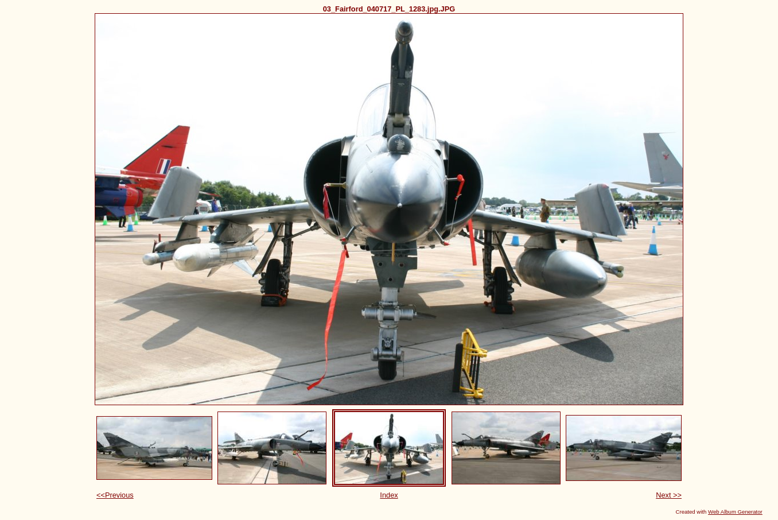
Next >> (669, 495)
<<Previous (115, 495)
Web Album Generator (735, 512)
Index (389, 495)
